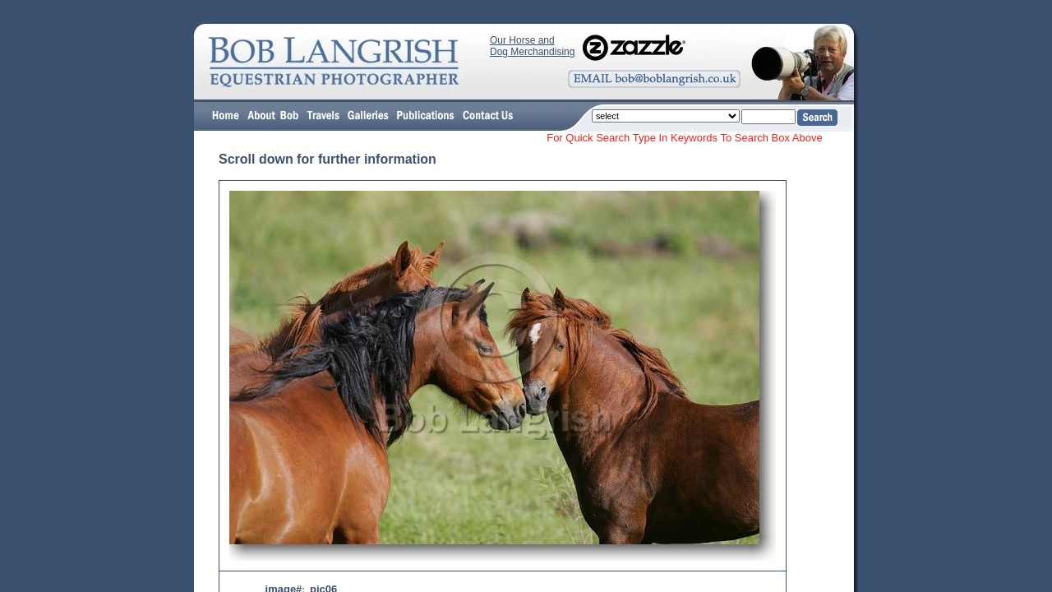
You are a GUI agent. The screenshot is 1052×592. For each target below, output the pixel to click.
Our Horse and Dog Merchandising (532, 46)
